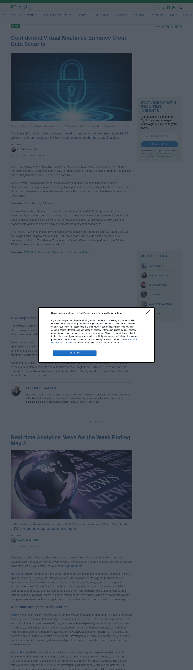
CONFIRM (74, 353)
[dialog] (96, 335)
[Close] (149, 313)
